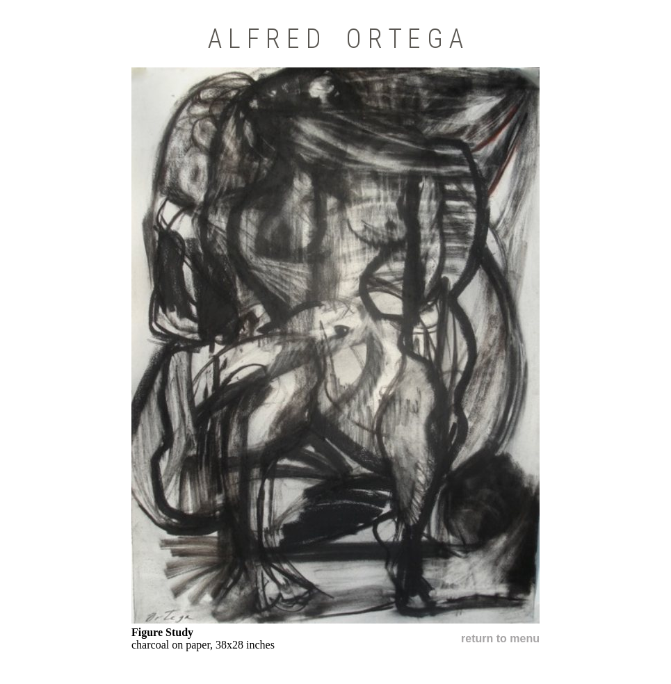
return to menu (500, 638)
